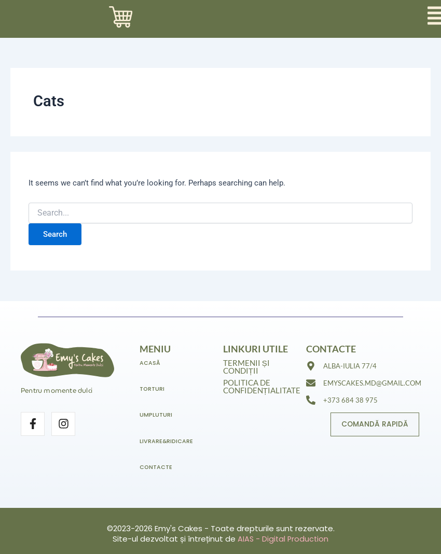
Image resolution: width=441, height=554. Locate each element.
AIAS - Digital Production (283, 538)
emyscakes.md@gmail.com (372, 385)
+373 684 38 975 (350, 403)
